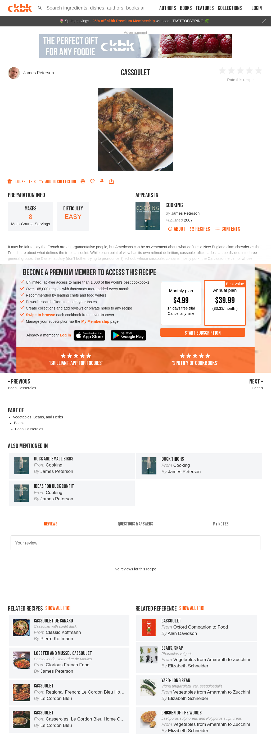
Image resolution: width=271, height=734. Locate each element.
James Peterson (38, 73)
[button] (39, 8)
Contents (227, 229)
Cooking (174, 205)
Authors (167, 8)
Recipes (200, 229)
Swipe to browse (40, 315)
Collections (230, 8)
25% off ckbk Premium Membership (123, 21)
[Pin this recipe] (102, 181)
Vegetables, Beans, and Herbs (38, 417)
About (177, 229)
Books (186, 8)
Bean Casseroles (29, 429)
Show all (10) (57, 608)
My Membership (95, 321)
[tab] (50, 524)
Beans (19, 423)
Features (205, 8)
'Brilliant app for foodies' (76, 360)
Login (256, 8)
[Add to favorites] (92, 181)
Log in (65, 335)
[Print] (83, 181)
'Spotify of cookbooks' (195, 360)
